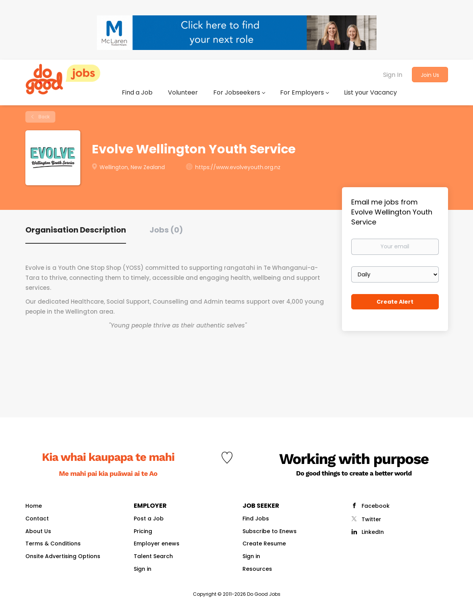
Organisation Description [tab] (75, 229)
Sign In (392, 74)
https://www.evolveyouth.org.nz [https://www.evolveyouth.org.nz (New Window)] (237, 167)
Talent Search (153, 556)
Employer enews (156, 543)
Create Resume (264, 543)
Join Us (430, 75)
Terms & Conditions (53, 543)
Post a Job (149, 518)
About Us (38, 531)
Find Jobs (255, 518)
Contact (37, 518)
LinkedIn (373, 532)
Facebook (376, 506)
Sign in (142, 569)
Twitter (371, 519)
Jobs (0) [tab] (166, 229)
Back (43, 116)
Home (33, 506)
